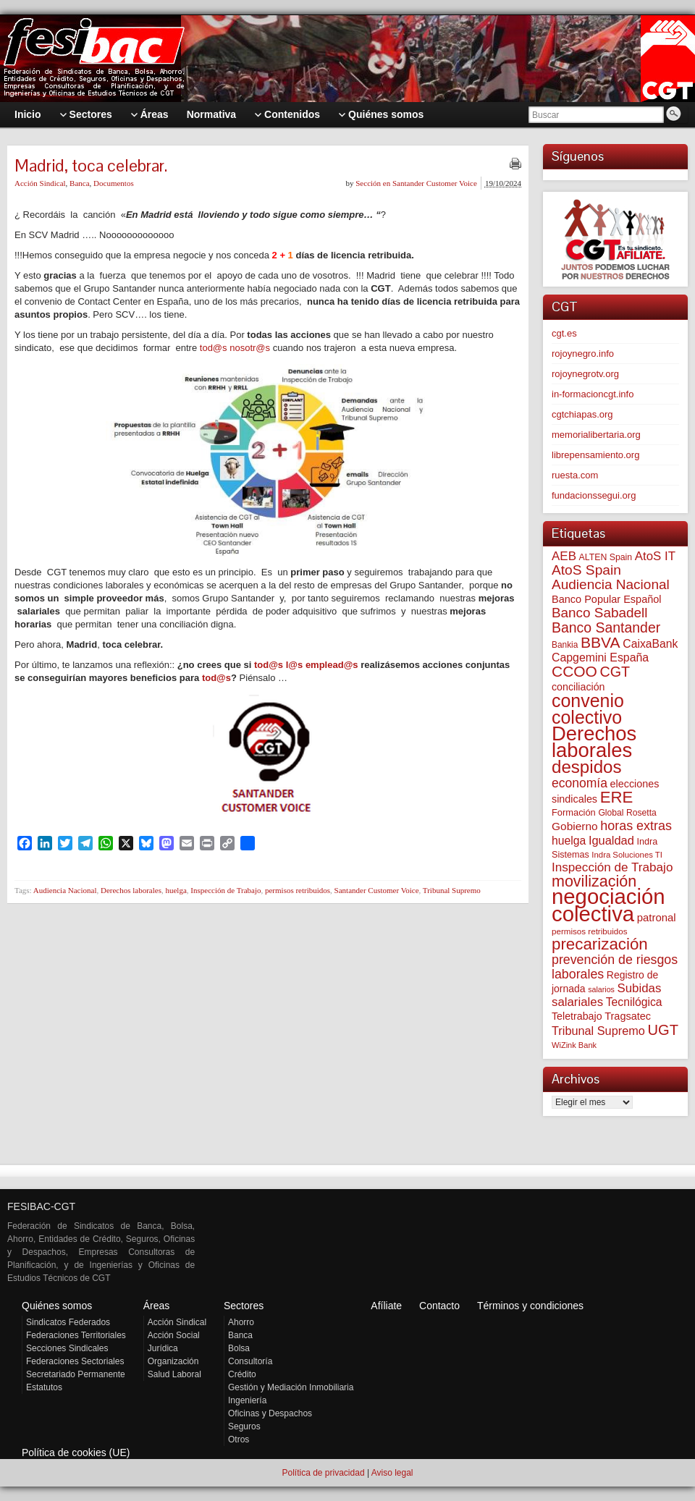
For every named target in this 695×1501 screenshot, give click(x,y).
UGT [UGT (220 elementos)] (662, 1030)
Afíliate (386, 1305)
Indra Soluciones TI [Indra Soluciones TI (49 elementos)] (626, 854)
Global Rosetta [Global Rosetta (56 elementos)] (627, 813)
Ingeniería (247, 1400)
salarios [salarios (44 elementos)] (601, 989)
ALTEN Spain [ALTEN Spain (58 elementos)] (606, 557)
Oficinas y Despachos (270, 1413)
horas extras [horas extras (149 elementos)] (636, 826)
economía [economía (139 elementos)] (579, 783)
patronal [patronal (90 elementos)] (656, 917)
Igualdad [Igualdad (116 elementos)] (611, 840)
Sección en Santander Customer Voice (416, 183)
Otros (238, 1439)
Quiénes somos (57, 1305)
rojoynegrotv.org (585, 373)
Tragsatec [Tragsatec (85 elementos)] (628, 1016)
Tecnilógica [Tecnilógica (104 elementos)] (634, 1002)
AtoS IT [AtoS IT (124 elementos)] (655, 556)
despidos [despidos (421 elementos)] (587, 767)
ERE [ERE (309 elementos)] (616, 797)
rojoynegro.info (583, 353)
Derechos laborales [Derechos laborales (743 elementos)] (594, 741)
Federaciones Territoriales (76, 1335)
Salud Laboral (174, 1374)
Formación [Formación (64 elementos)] (574, 812)
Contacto (439, 1305)
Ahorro (241, 1322)
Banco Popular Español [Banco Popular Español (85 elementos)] (607, 599)
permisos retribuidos (297, 890)
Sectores (244, 1305)
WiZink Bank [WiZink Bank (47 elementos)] (574, 1045)
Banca (79, 183)
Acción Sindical (40, 183)
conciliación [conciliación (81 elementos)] (578, 687)
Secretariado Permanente (75, 1374)
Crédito (242, 1374)
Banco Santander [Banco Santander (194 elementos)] (606, 627)
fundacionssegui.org (594, 495)
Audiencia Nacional (65, 890)
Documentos (113, 183)
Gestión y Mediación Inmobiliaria (290, 1387)
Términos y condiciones (530, 1305)
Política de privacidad (323, 1473)
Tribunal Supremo (452, 890)
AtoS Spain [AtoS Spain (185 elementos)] (586, 570)
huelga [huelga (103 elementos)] (569, 840)
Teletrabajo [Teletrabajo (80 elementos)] (577, 1016)
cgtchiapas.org (582, 414)
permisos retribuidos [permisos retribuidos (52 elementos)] (590, 931)
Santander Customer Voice (376, 890)
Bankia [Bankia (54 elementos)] (565, 645)
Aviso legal (392, 1473)
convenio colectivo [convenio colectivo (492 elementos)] (588, 708)
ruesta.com (575, 475)
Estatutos (44, 1387)
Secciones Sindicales (67, 1348)
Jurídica (163, 1348)
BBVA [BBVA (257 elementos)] (600, 642)
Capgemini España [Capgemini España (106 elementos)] (600, 657)
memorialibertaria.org (596, 434)
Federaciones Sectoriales (75, 1361)
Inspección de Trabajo (225, 890)
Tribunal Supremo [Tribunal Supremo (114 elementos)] (598, 1030)
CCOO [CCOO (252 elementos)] (574, 671)
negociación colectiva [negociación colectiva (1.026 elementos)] (608, 905)
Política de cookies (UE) (76, 1452)
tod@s (213, 347)
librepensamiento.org (595, 454)
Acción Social (174, 1335)
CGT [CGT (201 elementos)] (615, 672)
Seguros (244, 1426)
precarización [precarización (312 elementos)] (600, 944)
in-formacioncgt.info (592, 394)
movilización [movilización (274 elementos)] (594, 881)
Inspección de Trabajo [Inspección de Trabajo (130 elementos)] (612, 867)
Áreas (156, 1305)
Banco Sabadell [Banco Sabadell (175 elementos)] (599, 612)
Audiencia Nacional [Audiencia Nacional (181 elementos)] (611, 584)
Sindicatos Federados (68, 1322)
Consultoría (250, 1361)
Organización (173, 1361)
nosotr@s (249, 347)
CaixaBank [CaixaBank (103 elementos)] (650, 644)
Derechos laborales (131, 890)
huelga (175, 890)
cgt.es (564, 333)
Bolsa (239, 1348)
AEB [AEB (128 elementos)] (564, 556)
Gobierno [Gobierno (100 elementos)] (575, 826)
